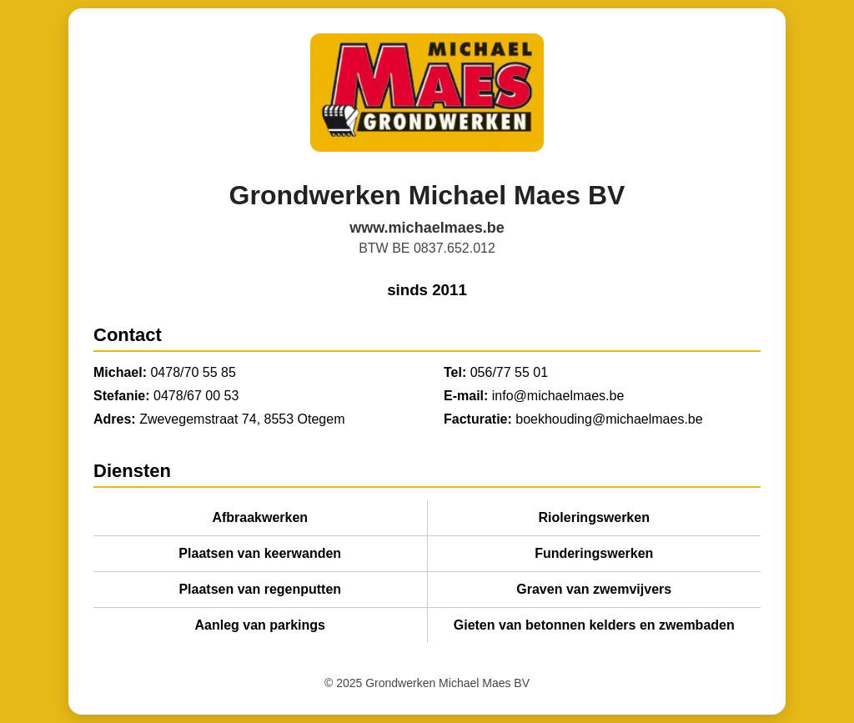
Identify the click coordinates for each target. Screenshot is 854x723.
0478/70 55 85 (192, 372)
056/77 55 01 (509, 372)
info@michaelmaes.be (558, 396)
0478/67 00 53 (196, 396)
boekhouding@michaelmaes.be (608, 419)
